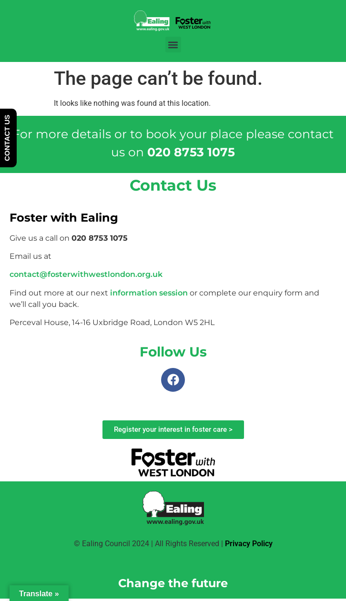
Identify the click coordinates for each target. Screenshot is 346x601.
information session (149, 292)
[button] (173, 44)
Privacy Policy (249, 543)
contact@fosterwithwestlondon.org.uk (86, 274)
